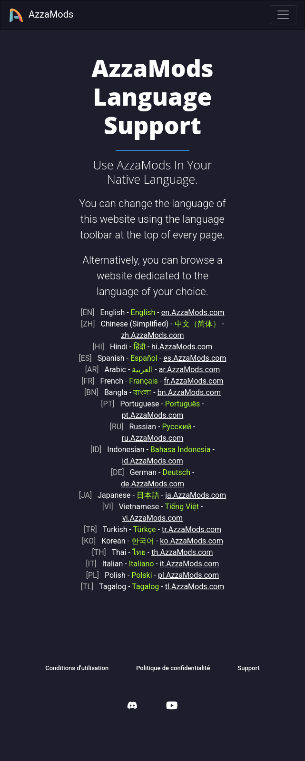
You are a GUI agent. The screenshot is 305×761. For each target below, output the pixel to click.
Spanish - (118, 358)
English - (117, 312)
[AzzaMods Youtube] (171, 706)
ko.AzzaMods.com (191, 540)
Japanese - (119, 495)
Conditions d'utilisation (76, 668)
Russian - (150, 426)
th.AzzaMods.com (182, 552)
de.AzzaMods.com (152, 483)
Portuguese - (150, 403)
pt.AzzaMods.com (153, 415)
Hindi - (119, 346)
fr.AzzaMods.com (193, 380)
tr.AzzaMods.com (191, 529)
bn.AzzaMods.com (189, 392)
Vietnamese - (150, 506)
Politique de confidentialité (173, 668)
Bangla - (117, 392)
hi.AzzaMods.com (181, 346)
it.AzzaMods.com (189, 563)
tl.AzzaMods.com (195, 586)
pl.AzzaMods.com (188, 575)
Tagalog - (120, 586)
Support (248, 668)
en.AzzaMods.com (193, 312)
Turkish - (120, 529)
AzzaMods (41, 15)
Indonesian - (150, 449)
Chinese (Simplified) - (150, 323)
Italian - (120, 563)
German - (150, 472)
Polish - (119, 575)
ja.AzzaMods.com (195, 495)
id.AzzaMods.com (152, 460)
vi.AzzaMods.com (152, 518)
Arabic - (119, 369)
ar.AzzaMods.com (189, 369)
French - (119, 380)
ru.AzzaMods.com (153, 438)
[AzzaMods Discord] (132, 706)
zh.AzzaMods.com (152, 335)
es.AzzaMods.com (194, 358)
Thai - (118, 552)
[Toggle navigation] (283, 14)
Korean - (118, 540)
